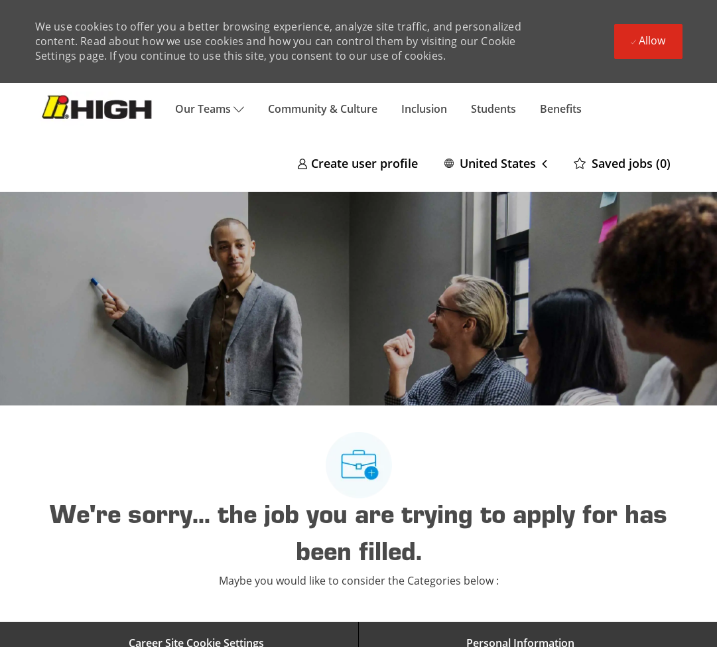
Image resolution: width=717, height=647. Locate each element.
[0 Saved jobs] (622, 163)
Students (493, 109)
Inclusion (424, 109)
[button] (496, 163)
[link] (357, 163)
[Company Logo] (99, 108)
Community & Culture (322, 109)
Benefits (561, 109)
